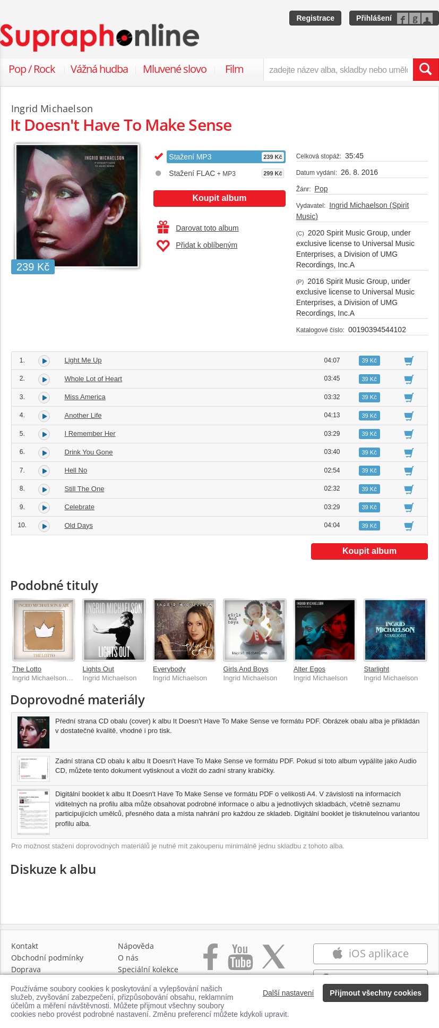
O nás (128, 958)
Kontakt (24, 946)
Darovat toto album (197, 228)
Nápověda (136, 946)
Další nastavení (288, 993)
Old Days (79, 525)
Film (234, 69)
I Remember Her (90, 433)
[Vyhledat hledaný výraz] (425, 69)
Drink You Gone (89, 452)
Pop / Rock (31, 69)
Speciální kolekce (148, 969)
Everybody (169, 669)
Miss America (85, 397)
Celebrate (79, 507)
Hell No (76, 470)
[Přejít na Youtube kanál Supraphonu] (240, 962)
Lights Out (98, 669)
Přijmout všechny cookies (375, 993)
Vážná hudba (99, 69)
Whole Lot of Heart (93, 379)
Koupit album (219, 198)
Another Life (83, 415)
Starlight (376, 669)
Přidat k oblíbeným (196, 246)
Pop (321, 188)
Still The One (85, 489)
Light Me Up (83, 360)
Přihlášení (374, 18)
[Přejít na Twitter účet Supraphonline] (273, 962)
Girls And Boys (245, 669)
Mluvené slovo (174, 69)
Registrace (315, 18)
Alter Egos (309, 669)
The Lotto (26, 669)
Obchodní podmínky (47, 958)
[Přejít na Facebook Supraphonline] (210, 962)
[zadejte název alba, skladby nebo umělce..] (338, 69)
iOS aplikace (370, 953)
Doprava (26, 969)
